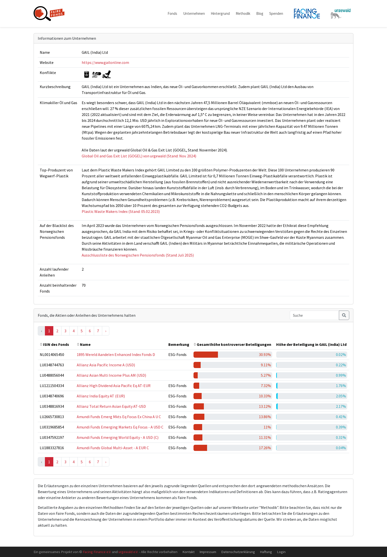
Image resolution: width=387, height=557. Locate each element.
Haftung (266, 551)
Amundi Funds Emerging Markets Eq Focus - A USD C (120, 427)
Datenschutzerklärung (238, 551)
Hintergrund (220, 13)
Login (281, 551)
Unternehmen (194, 13)
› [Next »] (105, 330)
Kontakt (188, 551)
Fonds (172, 13)
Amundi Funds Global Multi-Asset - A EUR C (113, 447)
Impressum (207, 551)
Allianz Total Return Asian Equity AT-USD (111, 406)
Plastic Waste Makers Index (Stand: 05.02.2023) (121, 211)
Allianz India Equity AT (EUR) (101, 395)
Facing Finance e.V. (97, 551)
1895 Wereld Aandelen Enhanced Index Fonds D (116, 354)
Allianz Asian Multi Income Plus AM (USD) (111, 375)
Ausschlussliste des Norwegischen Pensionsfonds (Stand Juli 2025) (138, 255)
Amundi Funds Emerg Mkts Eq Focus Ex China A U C (119, 416)
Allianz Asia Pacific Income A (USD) (106, 364)
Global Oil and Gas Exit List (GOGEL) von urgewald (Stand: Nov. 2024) (139, 155)
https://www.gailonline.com (105, 62)
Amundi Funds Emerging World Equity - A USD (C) (117, 437)
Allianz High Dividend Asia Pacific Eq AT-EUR (114, 385)
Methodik (243, 13)
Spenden (276, 13)
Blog (259, 13)
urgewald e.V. (128, 551)
